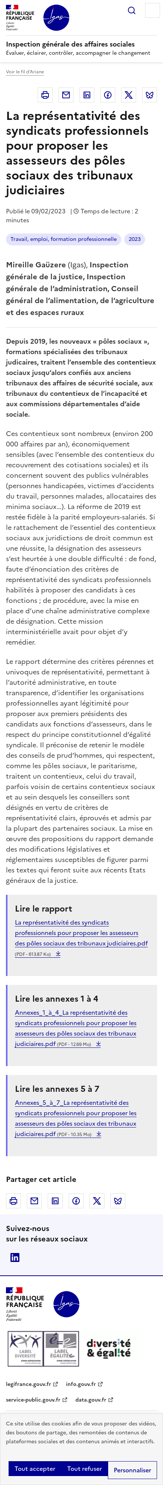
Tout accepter (35, 1468)
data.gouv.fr (90, 1400)
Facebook (107, 95)
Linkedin (86, 95)
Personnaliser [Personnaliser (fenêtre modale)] (132, 1470)
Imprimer (45, 95)
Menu (152, 10)
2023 (135, 239)
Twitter (128, 95)
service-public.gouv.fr (33, 1400)
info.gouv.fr (81, 1384)
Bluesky (149, 95)
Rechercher (131, 10)
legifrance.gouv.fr (28, 1384)
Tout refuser (84, 1468)
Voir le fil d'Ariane (25, 72)
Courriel (66, 95)
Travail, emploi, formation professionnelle (63, 239)
